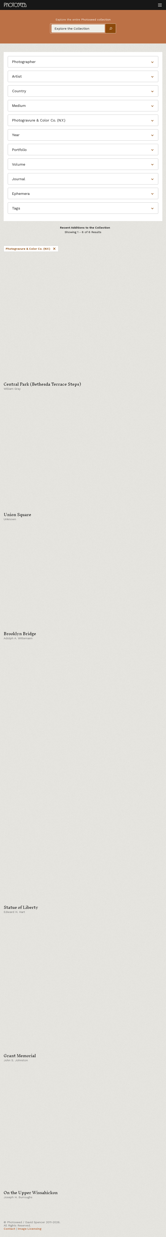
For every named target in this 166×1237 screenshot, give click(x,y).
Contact (9, 1228)
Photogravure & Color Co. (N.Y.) (31, 249)
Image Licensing (30, 1228)
